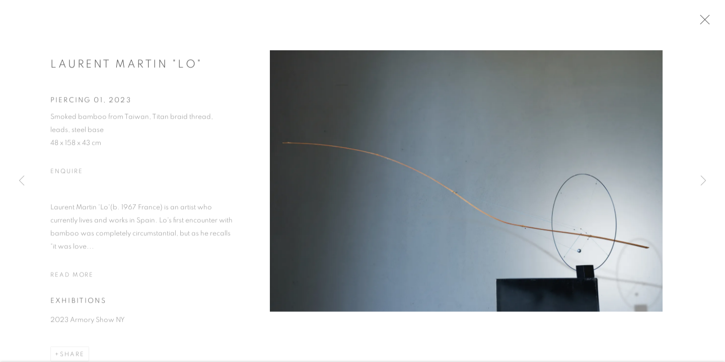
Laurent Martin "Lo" (126, 67)
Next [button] (703, 181)
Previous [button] (21, 181)
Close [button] (710, 22)
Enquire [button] (66, 175)
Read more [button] (72, 279)
